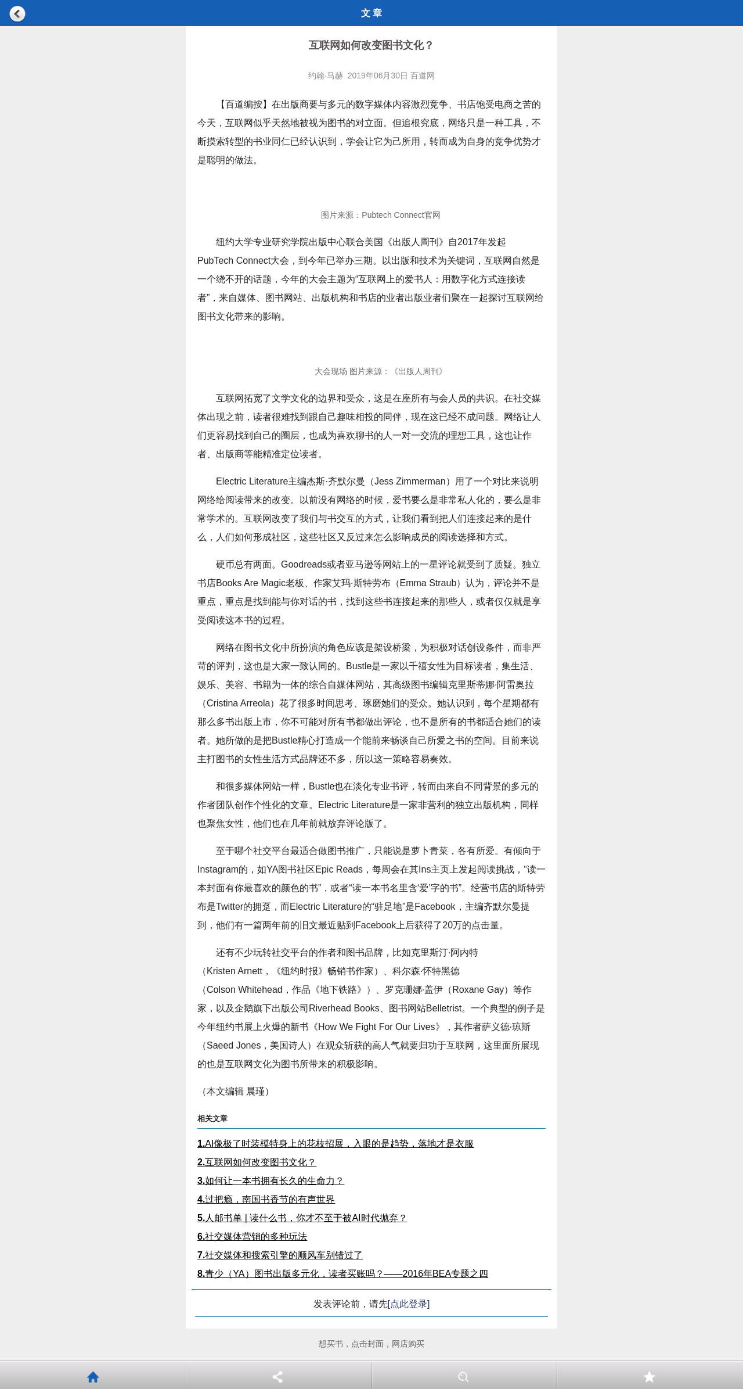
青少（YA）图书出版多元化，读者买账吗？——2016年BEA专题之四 (342, 1274)
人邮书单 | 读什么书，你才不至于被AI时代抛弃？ (302, 1218)
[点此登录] (409, 1304)
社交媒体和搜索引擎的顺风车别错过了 (280, 1255)
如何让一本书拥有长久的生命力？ (270, 1181)
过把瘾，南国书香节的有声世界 (266, 1199)
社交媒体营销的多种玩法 (252, 1236)
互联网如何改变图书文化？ (256, 1162)
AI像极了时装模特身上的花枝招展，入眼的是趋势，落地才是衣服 (335, 1143)
